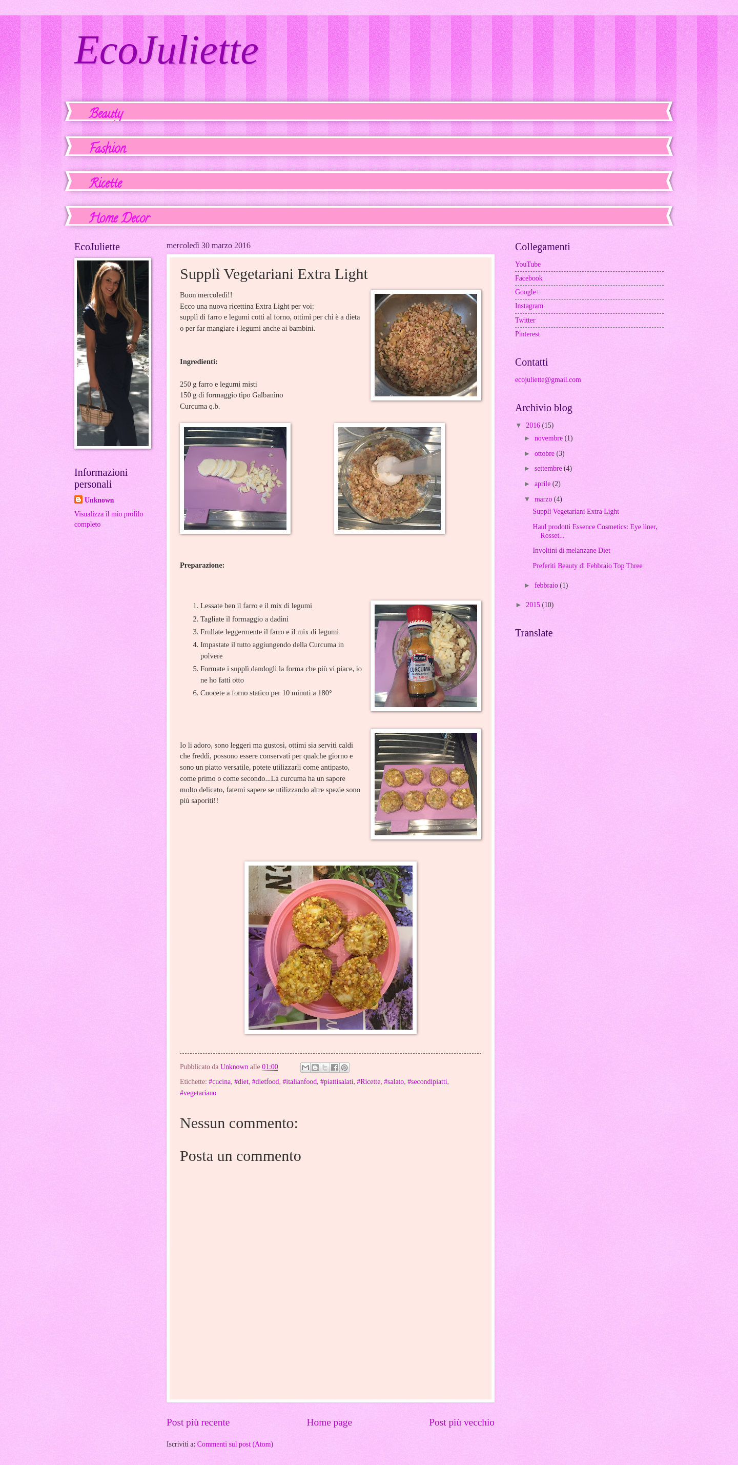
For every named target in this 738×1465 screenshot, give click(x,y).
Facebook (529, 278)
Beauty (105, 115)
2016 (534, 425)
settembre (549, 468)
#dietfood (265, 1082)
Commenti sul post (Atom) (235, 1444)
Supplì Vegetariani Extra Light (575, 511)
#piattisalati (336, 1082)
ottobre (546, 453)
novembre (550, 438)
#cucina (220, 1082)
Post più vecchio (462, 1422)
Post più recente (198, 1422)
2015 (534, 605)
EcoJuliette (166, 49)
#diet (241, 1082)
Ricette (105, 184)
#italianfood (299, 1082)
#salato (394, 1082)
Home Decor (119, 219)
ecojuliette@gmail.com (548, 380)
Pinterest (527, 334)
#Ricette (368, 1082)
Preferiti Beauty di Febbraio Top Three (587, 566)
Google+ (527, 292)
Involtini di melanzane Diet (571, 550)
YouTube (528, 264)
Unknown (99, 500)
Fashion (107, 150)
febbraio (547, 585)
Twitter (525, 320)
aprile (543, 484)
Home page (329, 1422)
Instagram (529, 306)
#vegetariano (198, 1093)
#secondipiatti (427, 1082)
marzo (544, 499)
